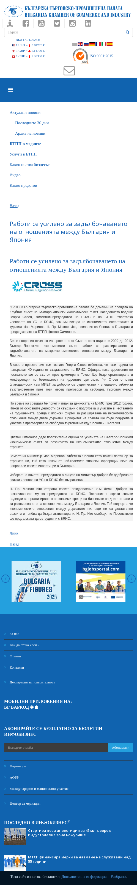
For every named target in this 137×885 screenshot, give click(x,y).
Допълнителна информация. (84, 877)
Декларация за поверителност (29, 682)
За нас (11, 634)
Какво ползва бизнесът (30, 164)
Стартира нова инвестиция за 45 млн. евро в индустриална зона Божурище (69, 832)
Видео (15, 175)
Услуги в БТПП (23, 154)
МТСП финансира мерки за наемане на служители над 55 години (79, 859)
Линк (14, 533)
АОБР (11, 777)
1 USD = (28, 45)
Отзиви (12, 656)
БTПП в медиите (25, 144)
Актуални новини (25, 112)
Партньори (15, 766)
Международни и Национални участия (36, 789)
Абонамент (120, 747)
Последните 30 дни (32, 123)
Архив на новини (30, 133)
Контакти (14, 667)
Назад (14, 206)
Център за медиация (22, 803)
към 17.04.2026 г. (28, 40)
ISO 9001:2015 (92, 56)
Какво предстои (23, 185)
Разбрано (118, 877)
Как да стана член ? (21, 645)
